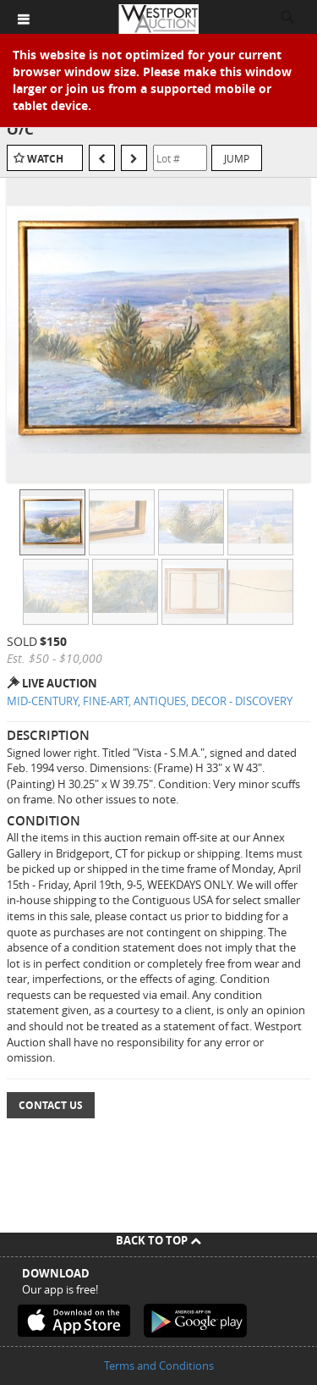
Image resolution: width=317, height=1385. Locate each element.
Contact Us (51, 1105)
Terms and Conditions (159, 1365)
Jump (236, 158)
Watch (45, 159)
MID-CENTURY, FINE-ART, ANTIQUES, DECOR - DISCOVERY (149, 701)
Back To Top (158, 1240)
